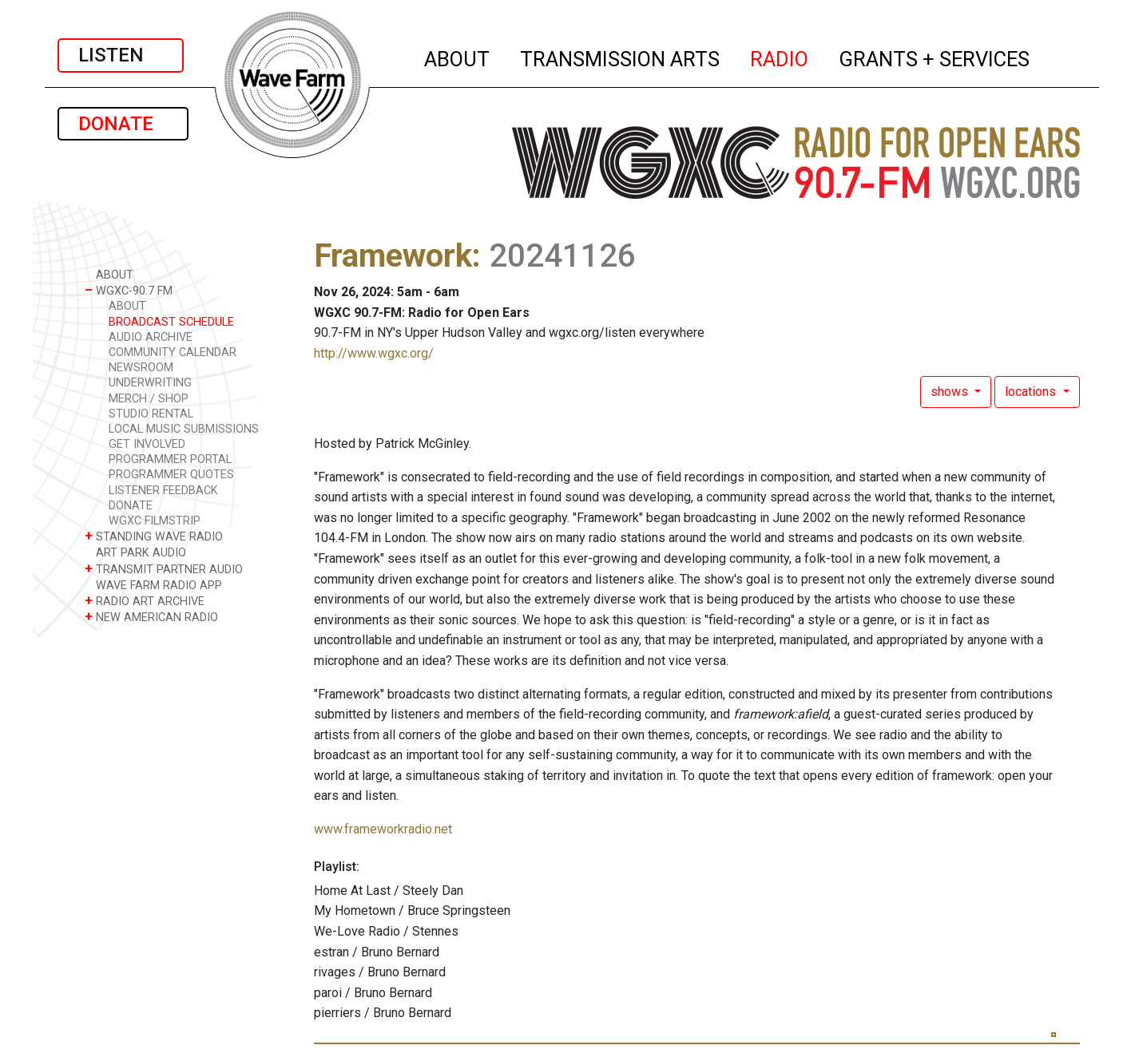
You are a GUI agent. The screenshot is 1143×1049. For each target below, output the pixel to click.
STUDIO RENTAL (151, 414)
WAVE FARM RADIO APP (153, 584)
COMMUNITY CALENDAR (172, 352)
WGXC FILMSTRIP (154, 521)
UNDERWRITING (150, 383)
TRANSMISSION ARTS (620, 56)
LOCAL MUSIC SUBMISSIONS (184, 429)
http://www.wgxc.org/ (374, 353)
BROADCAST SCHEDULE (171, 322)
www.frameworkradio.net (383, 829)
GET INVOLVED (147, 444)
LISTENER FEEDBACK (163, 490)
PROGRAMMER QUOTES (171, 474)
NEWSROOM (141, 367)
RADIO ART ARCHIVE (144, 600)
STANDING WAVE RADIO (154, 536)
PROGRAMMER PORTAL (170, 459)
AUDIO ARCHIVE (150, 337)
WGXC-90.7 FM (129, 290)
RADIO (780, 56)
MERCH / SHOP (149, 399)
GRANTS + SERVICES (935, 56)
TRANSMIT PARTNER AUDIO (164, 568)
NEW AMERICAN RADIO (151, 616)
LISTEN (120, 55)
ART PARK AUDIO (135, 552)
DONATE (123, 124)
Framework (393, 256)
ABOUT (457, 56)
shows (951, 391)
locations (1032, 391)
